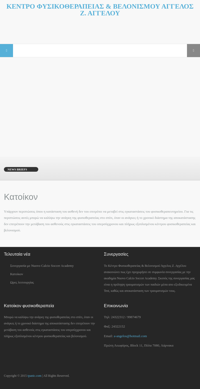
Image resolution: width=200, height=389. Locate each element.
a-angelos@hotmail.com (130, 336)
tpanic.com (34, 376)
